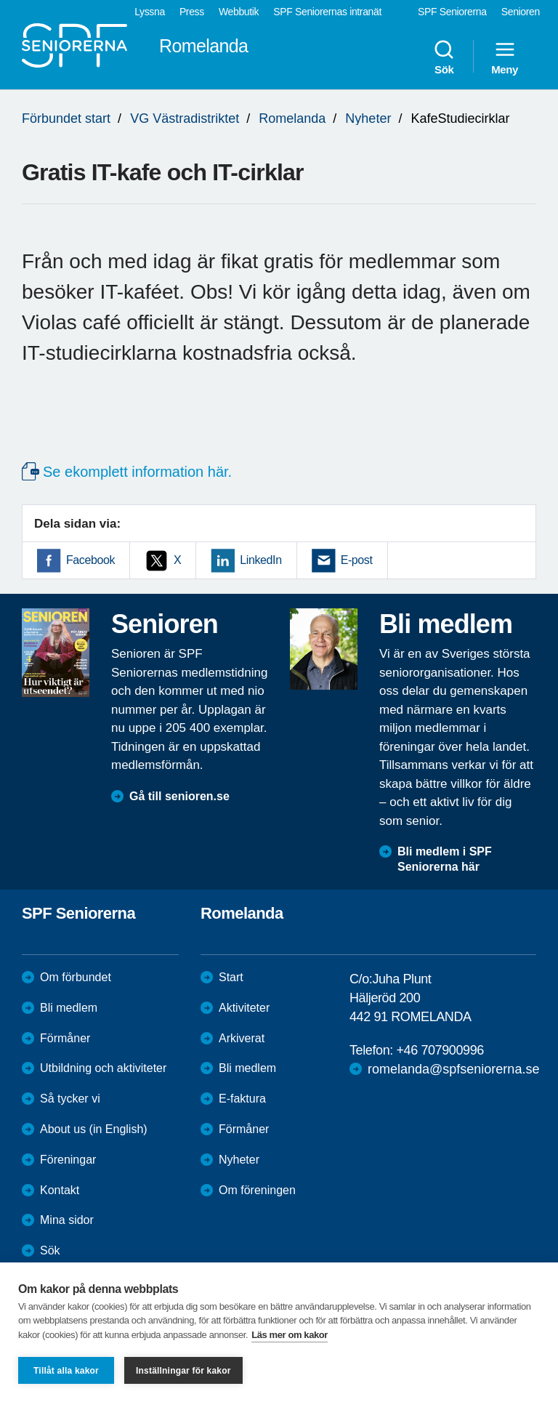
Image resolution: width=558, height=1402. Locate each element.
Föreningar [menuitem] (68, 1159)
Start (231, 977)
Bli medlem (68, 1008)
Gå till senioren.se (179, 796)
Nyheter (368, 118)
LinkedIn (260, 560)
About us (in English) (93, 1129)
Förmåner (65, 1038)
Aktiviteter (244, 1008)
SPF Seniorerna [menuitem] (452, 11)
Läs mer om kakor (289, 1334)
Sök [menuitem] (444, 57)
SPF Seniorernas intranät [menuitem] (327, 11)
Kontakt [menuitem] (59, 1190)
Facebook (90, 560)
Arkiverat (241, 1038)
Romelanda (292, 118)
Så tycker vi (70, 1098)
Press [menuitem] (191, 11)
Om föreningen (257, 1190)
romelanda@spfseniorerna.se (453, 1069)
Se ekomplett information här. (137, 472)
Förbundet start (66, 118)
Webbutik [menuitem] (239, 11)
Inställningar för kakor (183, 1371)
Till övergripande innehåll (0, 0)
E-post (357, 560)
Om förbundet (75, 977)
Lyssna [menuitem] (149, 11)
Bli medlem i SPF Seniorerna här (444, 859)
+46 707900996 (439, 1050)
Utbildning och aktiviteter (103, 1068)
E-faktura (242, 1098)
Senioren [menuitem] (520, 11)
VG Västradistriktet (184, 118)
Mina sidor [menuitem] (67, 1220)
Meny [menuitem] (504, 57)
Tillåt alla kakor (66, 1371)
